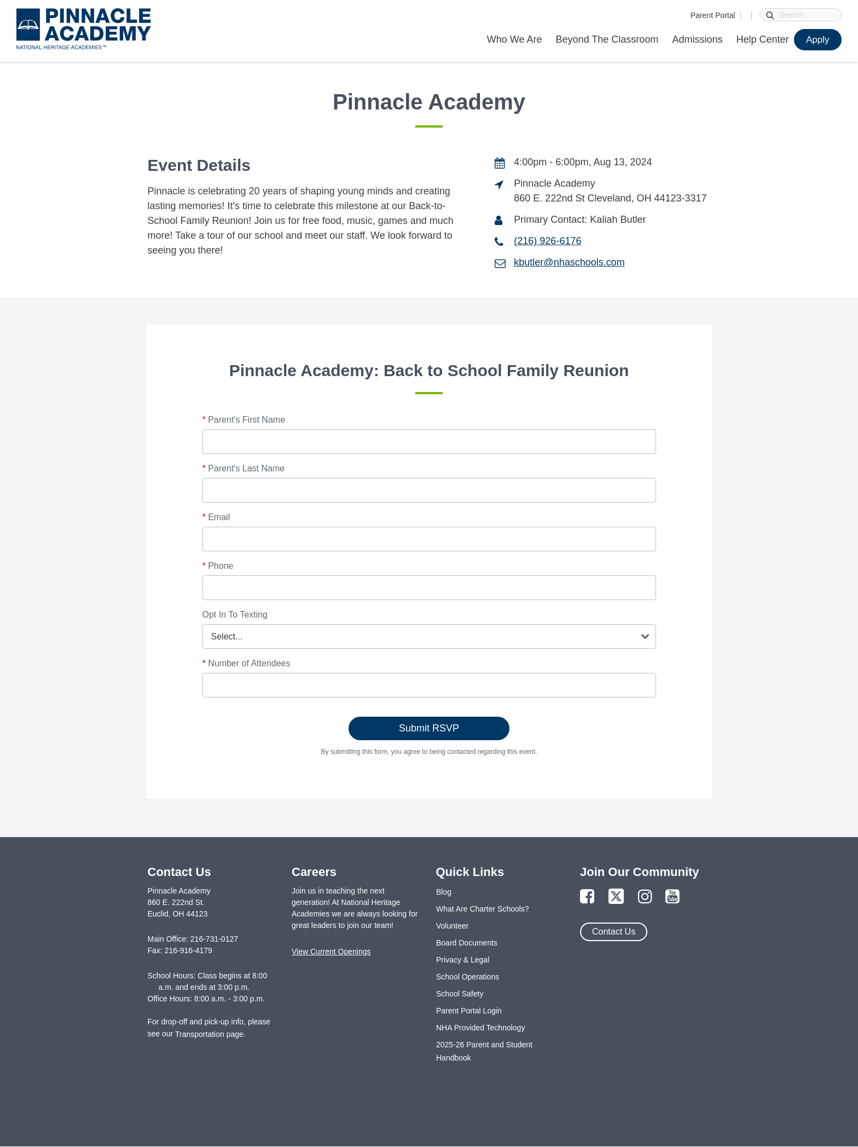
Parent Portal (713, 15)
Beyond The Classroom (607, 39)
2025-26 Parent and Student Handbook (484, 1051)
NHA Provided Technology (480, 1027)
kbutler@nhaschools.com (569, 262)
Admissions (697, 39)
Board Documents (466, 942)
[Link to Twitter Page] (616, 897)
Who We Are (514, 39)
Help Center (762, 39)
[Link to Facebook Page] (587, 897)
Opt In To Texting (235, 614)
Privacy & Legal (462, 959)
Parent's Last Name (243, 468)
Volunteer (452, 925)
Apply (818, 39)
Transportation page (209, 1034)
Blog (443, 891)
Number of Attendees (246, 663)
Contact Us (613, 931)
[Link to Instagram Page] (645, 897)
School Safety (459, 993)
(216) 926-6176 (547, 240)
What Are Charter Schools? (482, 908)
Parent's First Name (244, 419)
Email (216, 517)
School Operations (467, 976)
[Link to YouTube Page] (672, 897)
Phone (218, 565)
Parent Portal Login (469, 1010)
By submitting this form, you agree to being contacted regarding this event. (429, 752)
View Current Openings (331, 951)
